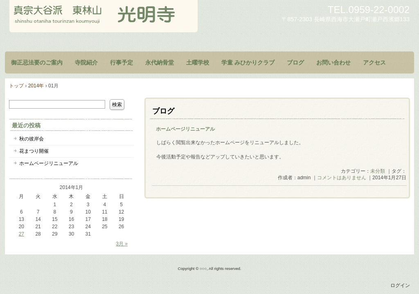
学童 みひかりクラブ (248, 62)
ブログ (295, 62)
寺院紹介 (86, 62)
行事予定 (121, 62)
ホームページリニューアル (185, 129)
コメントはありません (341, 177)
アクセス (374, 62)
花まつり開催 (34, 151)
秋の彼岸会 (31, 139)
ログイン (400, 285)
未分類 (377, 171)
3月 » (122, 244)
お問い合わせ (333, 62)
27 (21, 234)
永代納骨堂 (159, 62)
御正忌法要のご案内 (37, 62)
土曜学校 (197, 62)
